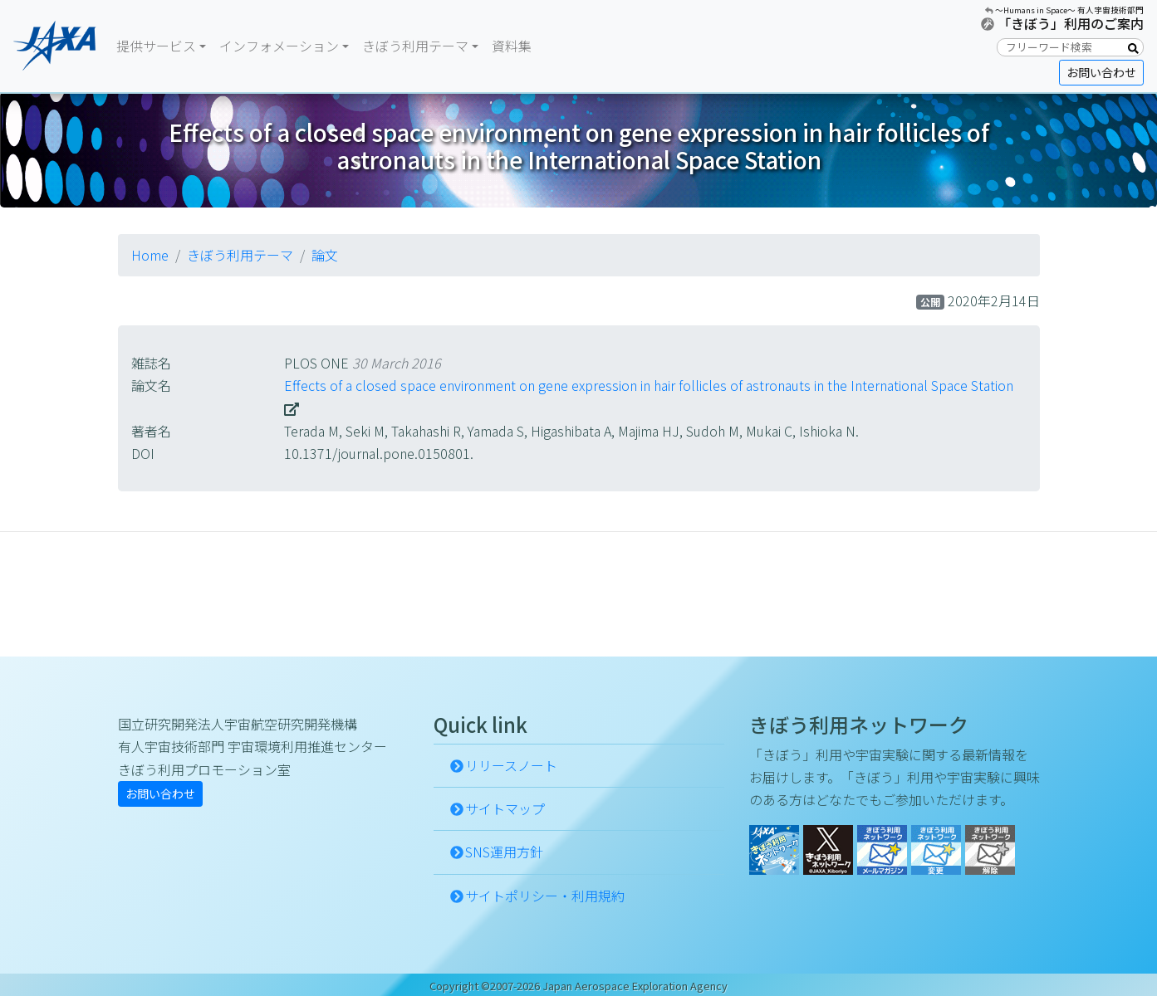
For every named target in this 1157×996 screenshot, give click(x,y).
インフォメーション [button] (279, 46)
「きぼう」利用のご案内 (1071, 23)
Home (150, 255)
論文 (324, 255)
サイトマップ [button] (505, 808)
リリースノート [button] (511, 765)
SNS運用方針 (504, 852)
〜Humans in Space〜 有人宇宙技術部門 (1069, 10)
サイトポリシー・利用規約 (545, 896)
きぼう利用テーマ (240, 255)
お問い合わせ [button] (1101, 72)
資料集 (512, 46)
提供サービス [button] (156, 46)
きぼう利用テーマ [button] (415, 46)
